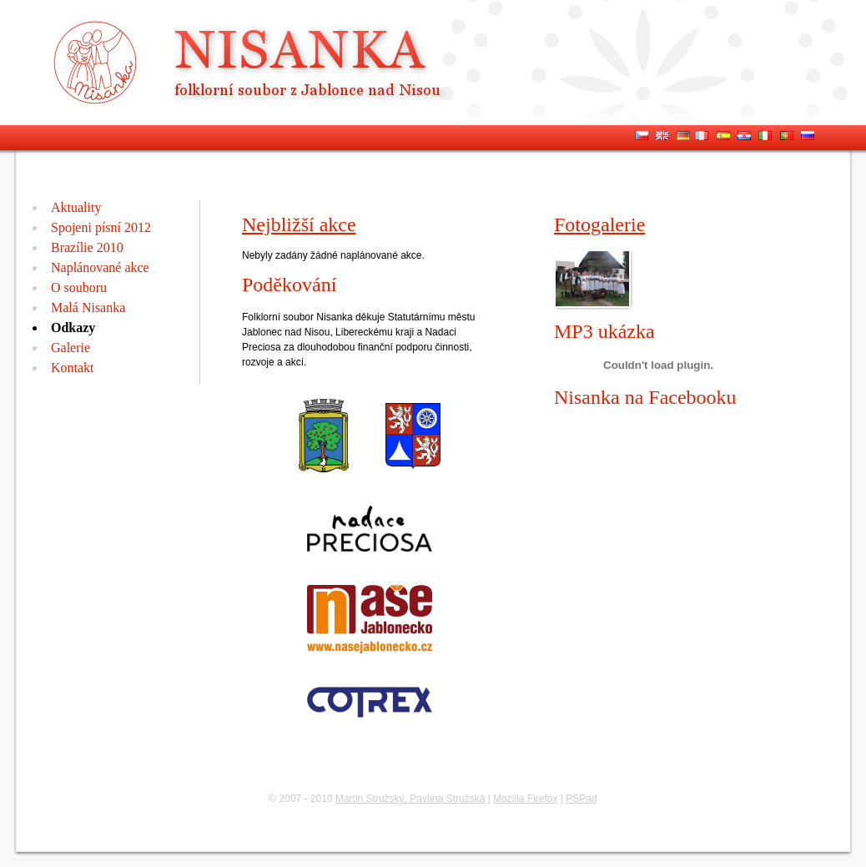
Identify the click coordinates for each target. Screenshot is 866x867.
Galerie (70, 347)
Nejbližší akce (299, 224)
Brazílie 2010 (87, 247)
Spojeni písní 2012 (101, 227)
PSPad (581, 798)
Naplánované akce (100, 267)
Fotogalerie (599, 224)
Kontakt (72, 367)
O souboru (79, 287)
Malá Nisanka (88, 307)
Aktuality (76, 207)
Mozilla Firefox (525, 798)
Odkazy (73, 327)
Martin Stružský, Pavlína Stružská (410, 798)
